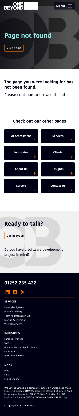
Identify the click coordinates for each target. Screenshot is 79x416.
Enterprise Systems (14, 307)
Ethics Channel (12, 379)
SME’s (7, 343)
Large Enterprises (13, 339)
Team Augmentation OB (17, 316)
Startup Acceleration (15, 320)
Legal (7, 375)
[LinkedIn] (7, 292)
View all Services (13, 324)
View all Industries (14, 356)
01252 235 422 (20, 283)
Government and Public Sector (20, 347)
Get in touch (15, 235)
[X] (22, 292)
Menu (64, 6)
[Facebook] (15, 292)
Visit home (14, 48)
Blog (6, 371)
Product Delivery (13, 312)
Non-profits (10, 352)
